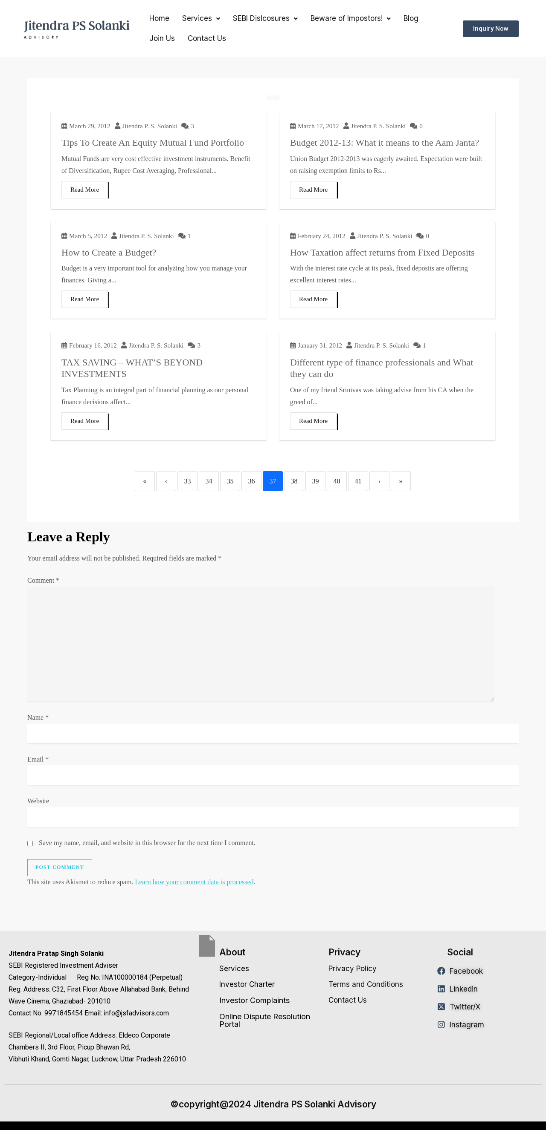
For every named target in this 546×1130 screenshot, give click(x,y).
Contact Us (207, 38)
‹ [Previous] (166, 481)
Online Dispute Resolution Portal (264, 1020)
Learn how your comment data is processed (194, 882)
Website (38, 801)
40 (337, 481)
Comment (43, 580)
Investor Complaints (254, 1000)
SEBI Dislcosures (265, 18)
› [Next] (379, 481)
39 (315, 481)
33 (187, 481)
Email (38, 759)
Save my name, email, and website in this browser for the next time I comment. (147, 842)
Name (38, 717)
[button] (201, 19)
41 (358, 481)
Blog (411, 18)
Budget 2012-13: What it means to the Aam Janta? (384, 142)
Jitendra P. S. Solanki (149, 126)
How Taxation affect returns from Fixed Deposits (382, 252)
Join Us (162, 38)
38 (294, 481)
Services (201, 18)
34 (209, 481)
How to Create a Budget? (108, 252)
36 (251, 481)
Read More (84, 189)
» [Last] (401, 481)
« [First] (145, 481)
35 (230, 481)
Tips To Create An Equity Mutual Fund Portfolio (152, 142)
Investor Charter (247, 984)
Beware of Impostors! (351, 18)
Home (159, 18)
